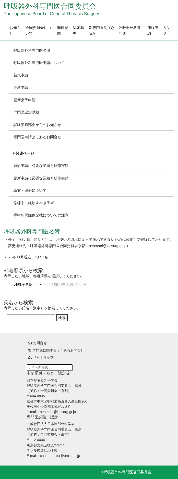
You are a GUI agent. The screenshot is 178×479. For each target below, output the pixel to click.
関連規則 (62, 30)
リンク (167, 30)
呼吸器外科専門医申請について (39, 63)
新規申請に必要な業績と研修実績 (41, 166)
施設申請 (152, 30)
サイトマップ (43, 357)
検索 (62, 317)
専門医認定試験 (26, 112)
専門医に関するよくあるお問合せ (58, 350)
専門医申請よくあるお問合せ (37, 137)
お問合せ (40, 343)
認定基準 (78, 30)
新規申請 (20, 75)
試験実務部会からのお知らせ (37, 125)
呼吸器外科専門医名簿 (31, 50)
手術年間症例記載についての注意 (41, 215)
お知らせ (15, 30)
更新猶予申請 (24, 100)
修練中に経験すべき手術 (33, 203)
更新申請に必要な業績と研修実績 (41, 178)
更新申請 (20, 87)
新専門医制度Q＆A (101, 30)
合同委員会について (38, 30)
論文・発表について (30, 190)
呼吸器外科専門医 (130, 30)
